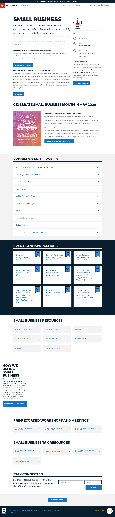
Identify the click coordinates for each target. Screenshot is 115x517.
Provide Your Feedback (57, 499)
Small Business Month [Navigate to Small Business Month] (19, 41)
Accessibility (57, 510)
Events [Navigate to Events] (42, 41)
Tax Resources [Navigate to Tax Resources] (17, 44)
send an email (83, 38)
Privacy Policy (14, 510)
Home (14, 12)
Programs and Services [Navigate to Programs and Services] (33, 41)
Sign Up (93, 487)
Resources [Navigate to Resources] (49, 41)
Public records (46, 510)
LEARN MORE (18, 94)
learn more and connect (23, 65)
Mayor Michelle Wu (26, 5)
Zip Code (87, 479)
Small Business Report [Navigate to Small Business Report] (60, 41)
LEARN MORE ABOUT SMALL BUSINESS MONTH (59, 141)
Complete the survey (82, 83)
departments (21, 12)
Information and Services (72, 5)
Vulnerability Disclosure (29, 510)
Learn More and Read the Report (14, 404)
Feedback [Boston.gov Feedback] (96, 5)
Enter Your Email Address (68, 479)
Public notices (87, 5)
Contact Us (13, 512)
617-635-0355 (82, 33)
